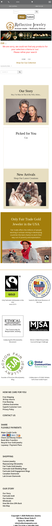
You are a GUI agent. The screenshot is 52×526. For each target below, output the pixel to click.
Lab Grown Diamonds (12, 476)
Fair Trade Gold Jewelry (12, 466)
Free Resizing (8, 402)
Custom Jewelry (9, 461)
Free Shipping (8, 397)
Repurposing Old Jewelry (13, 464)
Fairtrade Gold (9, 496)
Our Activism (8, 498)
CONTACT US (9, 415)
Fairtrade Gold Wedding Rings (15, 468)
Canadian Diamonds (11, 473)
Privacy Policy (8, 409)
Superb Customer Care (12, 407)
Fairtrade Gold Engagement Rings (16, 471)
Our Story (7, 493)
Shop (22, 16)
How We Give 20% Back (12, 503)
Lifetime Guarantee (10, 404)
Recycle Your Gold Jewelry (11, 442)
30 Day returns (9, 399)
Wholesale (7, 501)
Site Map (6, 506)
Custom (30, 16)
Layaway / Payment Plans (11, 445)
